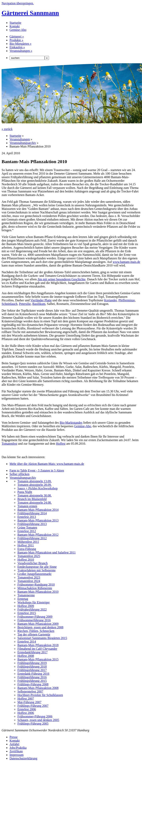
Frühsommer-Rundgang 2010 (36, 584)
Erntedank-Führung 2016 (33, 673)
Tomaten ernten (27, 506)
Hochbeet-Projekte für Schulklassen (40, 695)
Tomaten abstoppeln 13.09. (34, 481)
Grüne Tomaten (27, 527)
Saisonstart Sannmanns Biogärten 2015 (42, 638)
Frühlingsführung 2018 (32, 666)
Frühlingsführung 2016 (32, 677)
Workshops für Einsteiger (33, 602)
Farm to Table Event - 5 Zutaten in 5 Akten (36, 470)
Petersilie (25, 303)
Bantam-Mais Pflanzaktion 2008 (38, 688)
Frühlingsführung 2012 (32, 538)
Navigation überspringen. (18, 3)
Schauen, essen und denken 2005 (38, 720)
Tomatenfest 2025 (28, 556)
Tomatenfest (9, 443)
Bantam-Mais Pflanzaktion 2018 (38, 645)
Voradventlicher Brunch (32, 563)
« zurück (7, 129)
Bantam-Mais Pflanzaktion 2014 (38, 509)
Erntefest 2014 (26, 641)
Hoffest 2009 (25, 606)
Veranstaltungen (19, 139)
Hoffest (60, 443)
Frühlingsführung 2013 (32, 524)
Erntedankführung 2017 (32, 652)
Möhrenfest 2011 (28, 541)
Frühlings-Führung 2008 (32, 684)
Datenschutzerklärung (23, 758)
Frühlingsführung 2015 (32, 680)
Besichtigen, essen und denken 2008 (40, 627)
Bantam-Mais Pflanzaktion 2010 (38, 591)
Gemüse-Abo (17, 29)
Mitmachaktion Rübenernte (34, 588)
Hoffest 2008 (25, 655)
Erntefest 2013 (26, 517)
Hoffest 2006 (25, 713)
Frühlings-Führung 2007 (32, 705)
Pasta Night (24, 492)
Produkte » (16, 40)
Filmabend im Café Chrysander (37, 648)
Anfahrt (14, 744)
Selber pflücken (19, 474)
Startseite (15, 22)
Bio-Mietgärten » (20, 43)
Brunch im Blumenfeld (32, 499)
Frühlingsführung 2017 (32, 670)
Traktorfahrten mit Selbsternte (36, 570)
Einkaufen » (17, 47)
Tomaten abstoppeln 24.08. (34, 502)
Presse (13, 737)
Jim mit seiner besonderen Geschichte (62, 279)
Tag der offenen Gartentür (33, 634)
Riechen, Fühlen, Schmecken (35, 631)
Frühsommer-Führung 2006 (34, 716)
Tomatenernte (26, 595)
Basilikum (38, 303)
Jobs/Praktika (18, 747)
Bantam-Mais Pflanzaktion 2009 (38, 623)
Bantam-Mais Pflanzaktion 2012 (38, 534)
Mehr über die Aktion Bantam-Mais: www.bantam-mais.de (46, 463)
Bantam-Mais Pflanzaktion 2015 (38, 659)
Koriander (110, 300)
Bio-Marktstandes (71, 422)
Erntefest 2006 (26, 709)
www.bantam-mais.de (126, 262)
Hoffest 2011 (25, 545)
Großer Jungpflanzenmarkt (34, 574)
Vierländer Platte (41, 300)
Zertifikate (16, 751)
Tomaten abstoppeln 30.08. (34, 495)
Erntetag (22, 598)
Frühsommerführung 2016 (34, 620)
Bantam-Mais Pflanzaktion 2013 (38, 520)
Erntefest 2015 (26, 613)
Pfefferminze (126, 300)
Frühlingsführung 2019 (32, 663)
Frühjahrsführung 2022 (32, 609)
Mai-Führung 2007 (29, 702)
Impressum (16, 754)
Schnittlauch (9, 303)
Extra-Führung (26, 549)
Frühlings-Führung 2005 (32, 723)
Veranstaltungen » (20, 50)
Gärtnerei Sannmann (30, 12)
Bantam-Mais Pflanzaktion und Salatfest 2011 (46, 552)
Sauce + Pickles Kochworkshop (37, 488)
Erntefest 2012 (26, 531)
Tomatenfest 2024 (28, 581)
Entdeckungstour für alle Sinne (37, 566)
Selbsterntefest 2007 (30, 691)
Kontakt (14, 26)
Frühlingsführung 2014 (32, 513)
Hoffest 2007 (25, 698)
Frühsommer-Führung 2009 (34, 616)
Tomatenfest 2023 (28, 577)
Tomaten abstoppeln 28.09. (34, 484)
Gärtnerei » (16, 36)
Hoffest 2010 (25, 559)
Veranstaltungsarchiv (22, 143)
